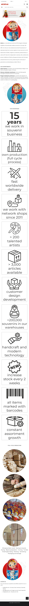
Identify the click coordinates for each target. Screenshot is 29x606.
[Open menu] (1, 7)
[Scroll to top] (27, 598)
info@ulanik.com (6, 591)
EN (26, 1)
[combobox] (16, 7)
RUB (12, 1)
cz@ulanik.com (6, 587)
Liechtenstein (3, 1)
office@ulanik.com (7, 590)
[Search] (27, 7)
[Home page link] (4, 4)
